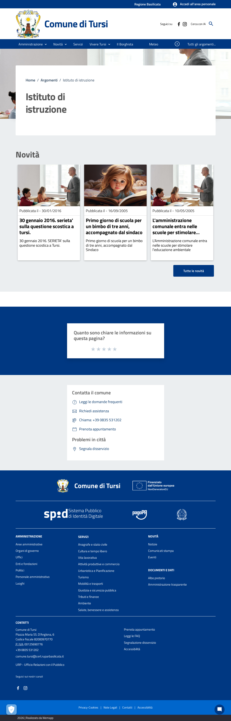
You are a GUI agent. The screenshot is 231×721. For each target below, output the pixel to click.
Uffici (19, 557)
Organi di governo (27, 550)
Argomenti (49, 80)
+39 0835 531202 (27, 649)
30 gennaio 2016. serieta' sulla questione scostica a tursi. (46, 226)
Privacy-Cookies (88, 707)
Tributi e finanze (88, 596)
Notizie (152, 544)
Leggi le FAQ (132, 636)
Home (30, 80)
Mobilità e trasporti (90, 583)
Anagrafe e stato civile (92, 544)
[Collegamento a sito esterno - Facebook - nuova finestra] (178, 23)
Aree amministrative (29, 544)
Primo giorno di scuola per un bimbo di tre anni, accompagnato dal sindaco (114, 226)
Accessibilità (132, 649)
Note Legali (110, 707)
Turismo (83, 577)
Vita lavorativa (87, 557)
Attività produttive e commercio (99, 564)
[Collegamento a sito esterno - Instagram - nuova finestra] (184, 23)
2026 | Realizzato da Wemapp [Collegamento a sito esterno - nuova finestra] (35, 718)
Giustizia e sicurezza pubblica (97, 590)
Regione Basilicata (147, 4)
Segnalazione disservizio (140, 642)
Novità (27, 155)
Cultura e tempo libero (92, 551)
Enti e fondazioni (26, 563)
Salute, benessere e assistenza (98, 609)
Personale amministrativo (33, 576)
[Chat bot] (219, 709)
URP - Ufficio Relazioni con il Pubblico (40, 664)
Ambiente (84, 603)
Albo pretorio (156, 578)
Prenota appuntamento (139, 629)
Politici (20, 570)
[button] (194, 4)
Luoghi (20, 583)
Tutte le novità (193, 270)
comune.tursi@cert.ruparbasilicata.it (40, 656)
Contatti (22, 622)
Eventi (152, 557)
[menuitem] (125, 44)
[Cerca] (211, 23)
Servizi (83, 536)
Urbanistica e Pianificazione (96, 570)
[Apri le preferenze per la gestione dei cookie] (11, 709)
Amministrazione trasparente (167, 584)
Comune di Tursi (76, 23)
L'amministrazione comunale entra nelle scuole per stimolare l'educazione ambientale (178, 229)
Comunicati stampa (161, 550)
